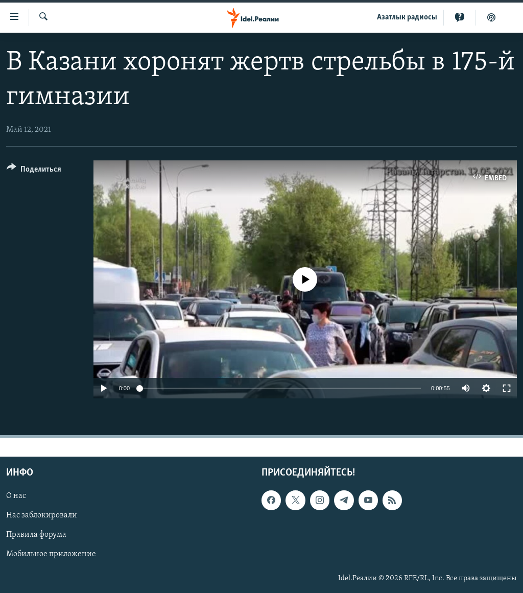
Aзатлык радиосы (407, 17)
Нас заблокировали (41, 515)
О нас (16, 496)
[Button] (34, 170)
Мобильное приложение (51, 555)
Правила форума (36, 535)
